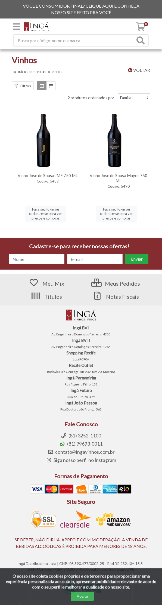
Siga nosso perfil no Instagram (81, 460)
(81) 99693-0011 (81, 444)
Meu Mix (46, 283)
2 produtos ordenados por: (91, 97)
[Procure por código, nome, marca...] (74, 40)
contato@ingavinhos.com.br (81, 452)
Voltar (139, 70)
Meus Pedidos (115, 283)
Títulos (46, 296)
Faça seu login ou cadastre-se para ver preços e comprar (45, 213)
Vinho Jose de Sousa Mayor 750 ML (118, 178)
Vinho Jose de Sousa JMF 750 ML (48, 175)
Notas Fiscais (115, 296)
